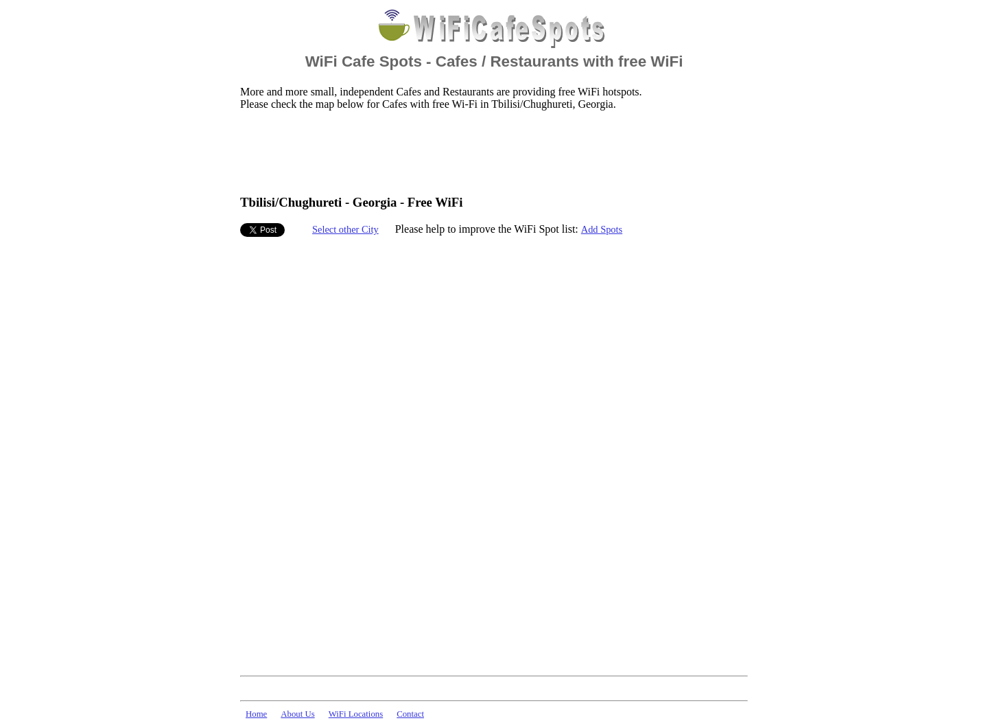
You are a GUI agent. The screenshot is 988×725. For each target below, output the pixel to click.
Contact (410, 714)
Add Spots (601, 229)
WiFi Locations (356, 714)
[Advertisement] (490, 152)
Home (256, 714)
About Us (297, 714)
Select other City (345, 229)
